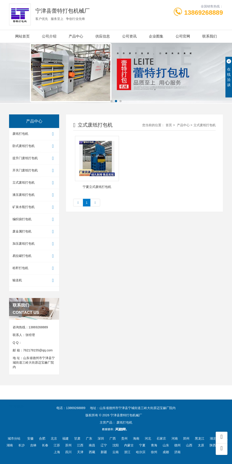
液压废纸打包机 (34, 195)
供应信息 (102, 36)
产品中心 (76, 36)
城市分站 (14, 438)
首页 (169, 125)
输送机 (34, 280)
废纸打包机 (34, 134)
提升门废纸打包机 (34, 158)
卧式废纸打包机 (34, 146)
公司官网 (183, 36)
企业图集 (156, 36)
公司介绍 (49, 36)
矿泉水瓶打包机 (34, 207)
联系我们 (209, 36)
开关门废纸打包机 (34, 170)
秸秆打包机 (34, 268)
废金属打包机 (34, 231)
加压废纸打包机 (34, 243)
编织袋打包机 (34, 219)
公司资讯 (129, 36)
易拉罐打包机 (34, 256)
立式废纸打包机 (34, 182)
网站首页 (22, 36)
